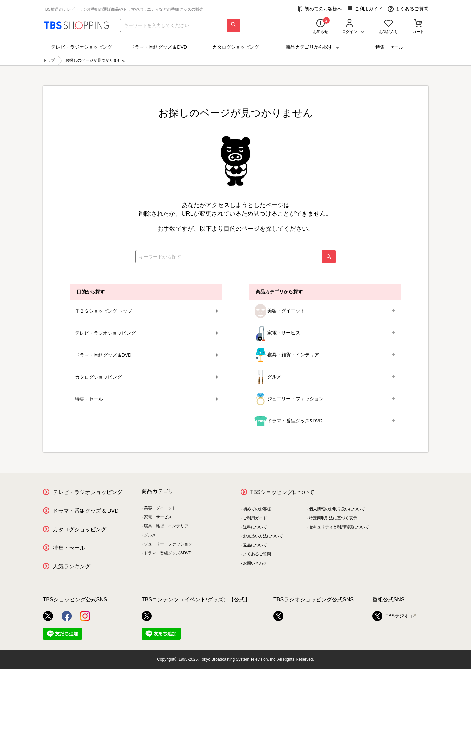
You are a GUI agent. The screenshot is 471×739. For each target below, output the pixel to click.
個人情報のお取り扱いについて (337, 509)
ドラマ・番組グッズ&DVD (325, 421)
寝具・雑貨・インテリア (325, 355)
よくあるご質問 (408, 9)
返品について (255, 545)
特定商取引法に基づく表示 (333, 518)
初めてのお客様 (257, 509)
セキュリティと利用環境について (339, 527)
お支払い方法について (263, 536)
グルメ (325, 377)
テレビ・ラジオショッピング (81, 47)
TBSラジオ (390, 616)
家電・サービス (325, 333)
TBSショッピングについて (282, 492)
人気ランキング (71, 566)
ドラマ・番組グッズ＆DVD (158, 47)
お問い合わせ (255, 563)
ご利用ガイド (365, 9)
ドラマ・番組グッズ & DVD (86, 511)
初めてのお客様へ (319, 9)
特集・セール (389, 47)
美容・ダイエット (325, 311)
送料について (255, 527)
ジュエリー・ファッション (325, 399)
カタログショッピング (235, 47)
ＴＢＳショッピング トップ (146, 311)
